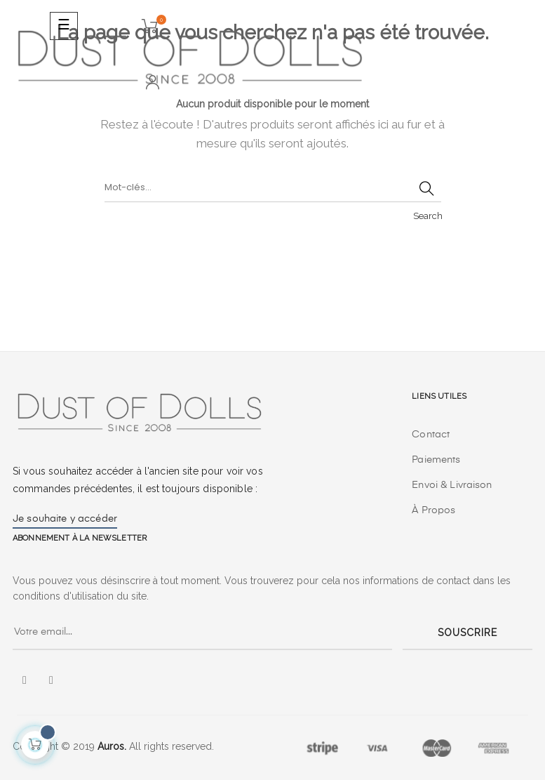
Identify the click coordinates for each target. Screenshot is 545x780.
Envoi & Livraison (452, 485)
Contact (431, 434)
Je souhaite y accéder (65, 519)
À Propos (433, 510)
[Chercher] (273, 188)
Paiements (436, 460)
